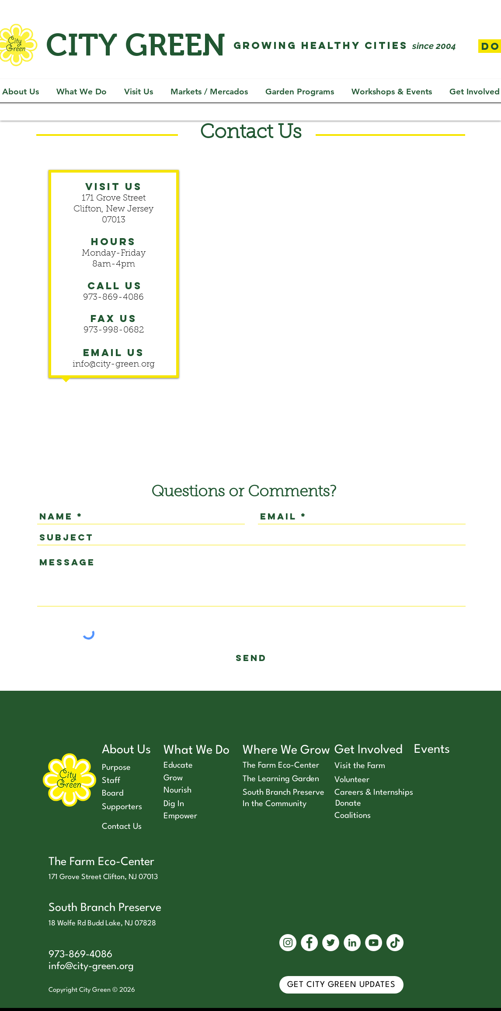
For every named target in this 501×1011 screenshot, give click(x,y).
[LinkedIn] (352, 942)
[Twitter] (330, 942)
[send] (251, 657)
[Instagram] (287, 942)
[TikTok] (395, 942)
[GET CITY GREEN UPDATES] (341, 985)
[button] (81, 91)
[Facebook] (309, 942)
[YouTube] (373, 942)
